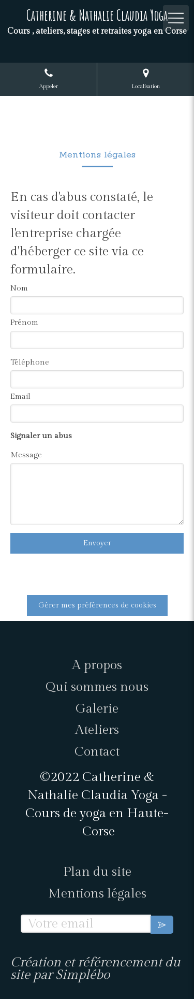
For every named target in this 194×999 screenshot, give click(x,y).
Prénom (24, 322)
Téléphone (29, 362)
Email (20, 396)
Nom (19, 288)
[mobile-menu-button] (176, 18)
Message (26, 455)
